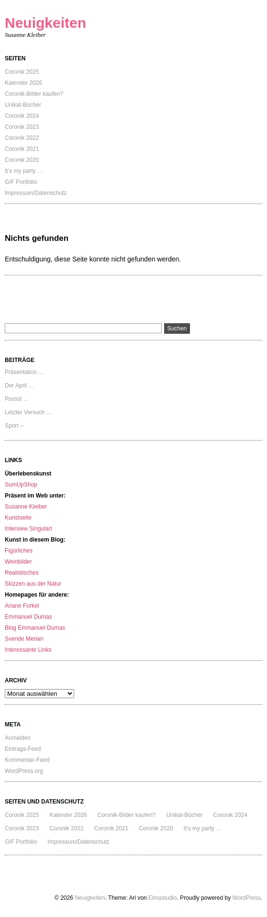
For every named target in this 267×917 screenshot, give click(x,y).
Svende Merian (24, 638)
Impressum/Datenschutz (36, 193)
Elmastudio (162, 897)
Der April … (19, 385)
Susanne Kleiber (26, 506)
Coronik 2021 (22, 149)
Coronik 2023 (22, 127)
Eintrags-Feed (23, 749)
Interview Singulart (28, 528)
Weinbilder (18, 561)
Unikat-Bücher (23, 105)
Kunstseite (18, 517)
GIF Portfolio (21, 182)
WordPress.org (24, 771)
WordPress (247, 897)
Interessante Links (28, 649)
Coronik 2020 (22, 160)
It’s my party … (24, 171)
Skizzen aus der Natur (33, 583)
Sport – (14, 425)
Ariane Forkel (22, 605)
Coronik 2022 (22, 138)
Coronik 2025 (22, 71)
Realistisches (22, 572)
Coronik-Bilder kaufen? (34, 94)
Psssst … (17, 399)
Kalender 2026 (23, 82)
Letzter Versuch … (28, 412)
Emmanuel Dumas (28, 616)
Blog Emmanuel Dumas (35, 627)
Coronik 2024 (22, 116)
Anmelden (18, 738)
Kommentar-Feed (27, 760)
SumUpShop (21, 484)
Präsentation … (24, 372)
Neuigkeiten (45, 23)
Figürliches (19, 550)
